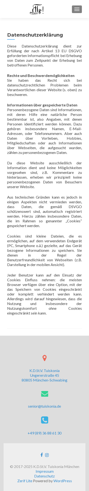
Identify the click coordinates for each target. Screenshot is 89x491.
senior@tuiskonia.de (44, 406)
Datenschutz (44, 476)
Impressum (45, 471)
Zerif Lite (25, 480)
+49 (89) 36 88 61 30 (44, 433)
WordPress (62, 480)
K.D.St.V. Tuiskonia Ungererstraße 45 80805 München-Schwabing (44, 375)
